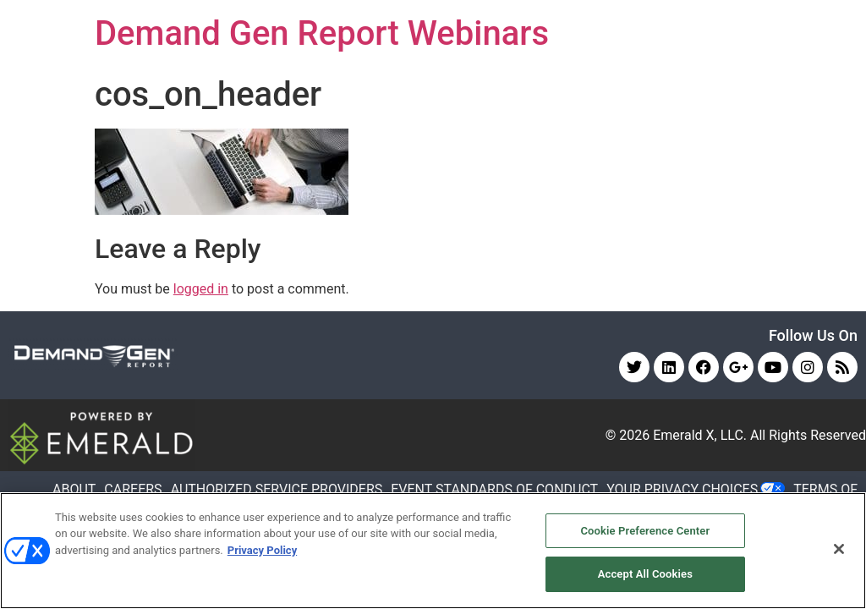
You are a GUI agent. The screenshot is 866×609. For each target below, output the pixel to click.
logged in (200, 289)
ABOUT (74, 489)
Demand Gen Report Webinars (322, 33)
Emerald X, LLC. (700, 435)
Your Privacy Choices (682, 489)
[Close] (839, 549)
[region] (433, 550)
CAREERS (133, 489)
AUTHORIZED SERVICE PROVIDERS (277, 489)
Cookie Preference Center (645, 530)
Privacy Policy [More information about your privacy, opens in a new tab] (262, 550)
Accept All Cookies (645, 574)
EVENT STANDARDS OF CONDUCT (494, 489)
